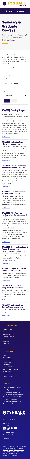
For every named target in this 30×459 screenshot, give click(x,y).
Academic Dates (7, 362)
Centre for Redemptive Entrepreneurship (13, 387)
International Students (8, 334)
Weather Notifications (8, 376)
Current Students (7, 329)
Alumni (5, 339)
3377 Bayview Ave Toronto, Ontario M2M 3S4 (9, 419)
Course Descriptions (8, 364)
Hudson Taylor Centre (8, 390)
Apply (4, 355)
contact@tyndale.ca (8, 425)
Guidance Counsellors (8, 336)
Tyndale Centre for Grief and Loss (11, 392)
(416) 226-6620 (6, 423)
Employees (6, 343)
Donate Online (6, 438)
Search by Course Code (11, 75)
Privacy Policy (7, 448)
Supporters (6, 341)
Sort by (6, 92)
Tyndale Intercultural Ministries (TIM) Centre (14, 397)
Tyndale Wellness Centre (9, 404)
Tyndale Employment (8, 432)
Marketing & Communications (16, 450)
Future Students (7, 332)
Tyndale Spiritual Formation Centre (12, 401)
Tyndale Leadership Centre (10, 399)
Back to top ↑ (6, 137)
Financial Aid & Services (9, 366)
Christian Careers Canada (9, 435)
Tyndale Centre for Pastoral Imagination (13, 394)
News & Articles (7, 371)
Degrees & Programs (8, 359)
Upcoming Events (7, 373)
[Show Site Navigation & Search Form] (15, 11)
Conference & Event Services (10, 369)
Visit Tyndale (6, 357)
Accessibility (14, 448)
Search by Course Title (11, 83)
